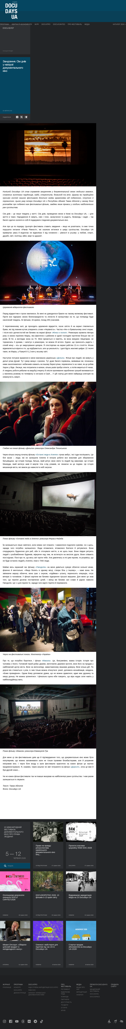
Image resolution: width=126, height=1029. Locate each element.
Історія (64, 1008)
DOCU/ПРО (45, 24)
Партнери (65, 999)
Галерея (79, 995)
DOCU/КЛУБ (94, 994)
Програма (4, 24)
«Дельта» (60, 358)
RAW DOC (32, 990)
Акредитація (81, 992)
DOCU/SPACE (95, 997)
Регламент (65, 989)
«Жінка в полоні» (59, 332)
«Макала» (46, 661)
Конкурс (17, 987)
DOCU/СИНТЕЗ (59, 24)
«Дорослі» (75, 767)
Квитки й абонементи (22, 24)
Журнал (6, 985)
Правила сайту (115, 985)
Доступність (66, 1002)
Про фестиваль (75, 24)
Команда (64, 997)
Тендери (64, 1005)
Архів (63, 1010)
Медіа (87, 24)
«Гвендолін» (40, 567)
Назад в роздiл (8, 51)
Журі (37, 24)
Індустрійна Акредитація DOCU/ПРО (43, 987)
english (14, 2)
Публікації (7, 987)
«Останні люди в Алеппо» (47, 454)
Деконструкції (20, 993)
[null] (17, 117)
